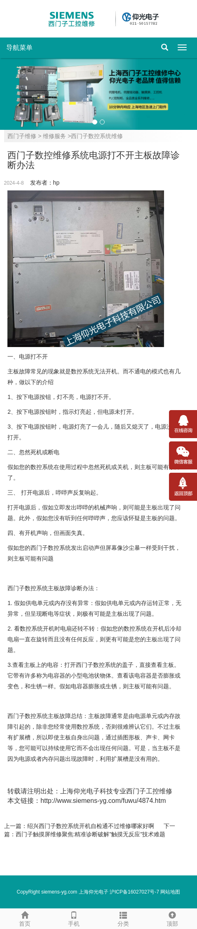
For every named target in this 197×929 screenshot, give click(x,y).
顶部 (172, 918)
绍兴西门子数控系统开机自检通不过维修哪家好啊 (90, 826)
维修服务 (54, 136)
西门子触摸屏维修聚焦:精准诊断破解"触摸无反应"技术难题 (91, 834)
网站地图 (170, 892)
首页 (24, 918)
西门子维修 (21, 136)
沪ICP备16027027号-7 (134, 892)
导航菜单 (19, 47)
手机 (74, 918)
